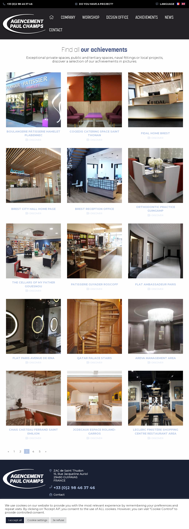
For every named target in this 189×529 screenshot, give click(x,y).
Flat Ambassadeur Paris (155, 284)
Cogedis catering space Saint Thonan (94, 133)
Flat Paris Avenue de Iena (33, 358)
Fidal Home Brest (155, 133)
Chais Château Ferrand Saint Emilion (33, 431)
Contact (59, 494)
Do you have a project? (96, 4)
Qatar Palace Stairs (94, 358)
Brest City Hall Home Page (33, 209)
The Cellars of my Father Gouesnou (33, 284)
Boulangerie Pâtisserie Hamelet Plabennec (33, 133)
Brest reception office (94, 209)
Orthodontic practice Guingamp (155, 209)
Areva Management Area (155, 358)
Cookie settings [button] (37, 520)
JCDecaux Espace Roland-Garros (94, 431)
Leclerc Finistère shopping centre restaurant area (155, 431)
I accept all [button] (15, 520)
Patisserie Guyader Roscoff (94, 284)
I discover (33, 139)
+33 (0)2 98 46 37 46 (19, 4)
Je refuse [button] (58, 520)
